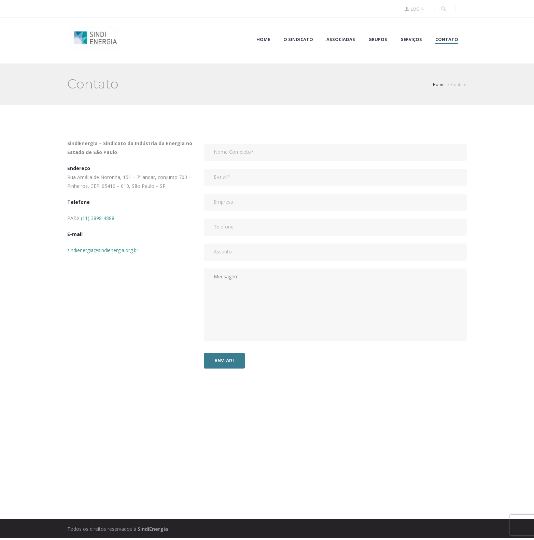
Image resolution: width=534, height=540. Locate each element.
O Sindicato (298, 39)
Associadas (340, 39)
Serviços (411, 39)
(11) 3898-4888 (97, 218)
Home (263, 39)
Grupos (377, 39)
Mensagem (335, 306)
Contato (446, 39)
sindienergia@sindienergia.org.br (102, 250)
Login (417, 9)
